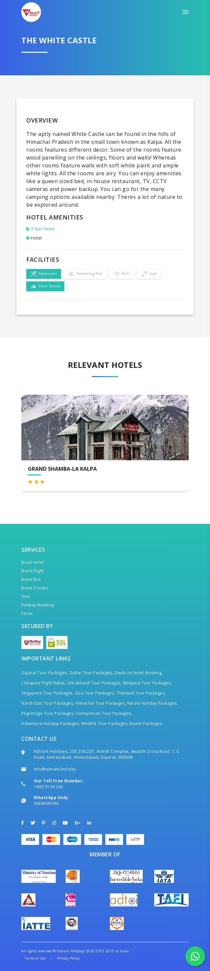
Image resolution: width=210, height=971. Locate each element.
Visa (25, 596)
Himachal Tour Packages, (100, 703)
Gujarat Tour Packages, (44, 673)
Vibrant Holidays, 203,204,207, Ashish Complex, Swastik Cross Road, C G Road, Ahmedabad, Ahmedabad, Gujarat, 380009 (106, 754)
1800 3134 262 (48, 787)
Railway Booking (37, 605)
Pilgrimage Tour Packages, (47, 713)
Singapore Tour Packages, (47, 693)
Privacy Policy (68, 958)
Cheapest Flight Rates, (43, 683)
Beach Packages (146, 723)
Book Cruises (34, 588)
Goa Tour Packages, (95, 693)
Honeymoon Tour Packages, (104, 713)
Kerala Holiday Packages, (152, 703)
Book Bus (30, 579)
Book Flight (32, 571)
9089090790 (46, 803)
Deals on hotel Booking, (139, 673)
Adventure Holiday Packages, (50, 723)
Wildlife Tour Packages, (104, 723)
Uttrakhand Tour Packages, (94, 683)
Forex (27, 613)
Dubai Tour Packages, (91, 673)
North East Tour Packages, (47, 703)
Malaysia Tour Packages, (147, 683)
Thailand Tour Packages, (141, 693)
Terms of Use (35, 958)
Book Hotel (32, 562)
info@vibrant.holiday (55, 769)
